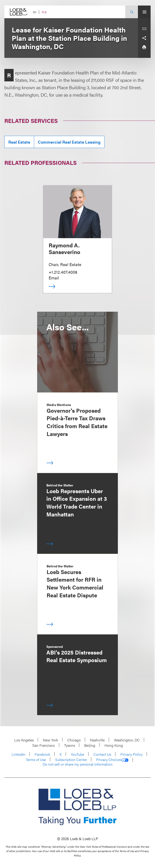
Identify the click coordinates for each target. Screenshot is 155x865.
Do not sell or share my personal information (78, 764)
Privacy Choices (112, 760)
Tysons (69, 745)
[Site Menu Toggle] (144, 12)
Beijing (89, 745)
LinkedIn (18, 754)
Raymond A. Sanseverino (64, 248)
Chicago (74, 740)
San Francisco (43, 745)
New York (50, 740)
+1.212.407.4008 (63, 272)
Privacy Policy (131, 754)
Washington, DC (127, 740)
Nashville (97, 740)
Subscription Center (71, 759)
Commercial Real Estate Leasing (69, 142)
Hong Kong (113, 745)
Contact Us (102, 754)
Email (54, 278)
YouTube (77, 754)
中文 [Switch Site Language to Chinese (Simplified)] (44, 12)
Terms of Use (36, 759)
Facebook (42, 754)
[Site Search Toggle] (131, 12)
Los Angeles (24, 740)
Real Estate (19, 142)
